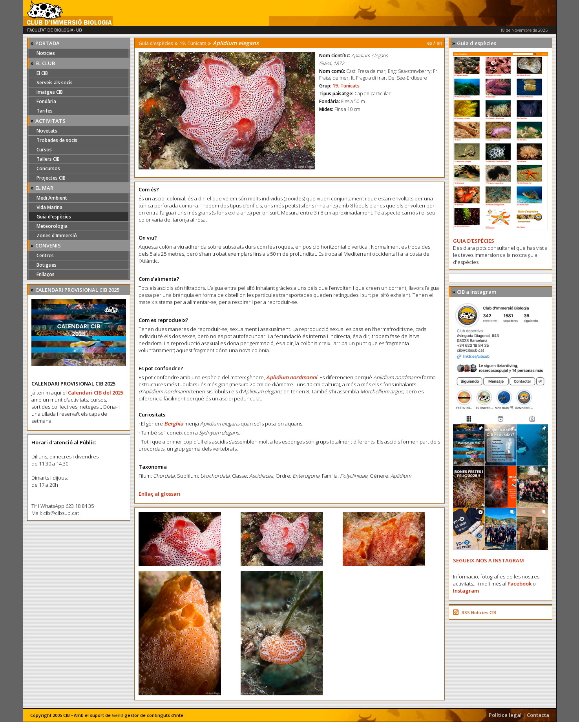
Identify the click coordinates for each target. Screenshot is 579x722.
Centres (45, 255)
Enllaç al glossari (160, 493)
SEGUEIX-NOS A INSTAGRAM (488, 560)
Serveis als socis (55, 82)
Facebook (520, 583)
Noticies (46, 53)
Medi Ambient (52, 198)
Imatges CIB (50, 92)
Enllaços (46, 274)
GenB (117, 715)
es (429, 43)
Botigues (47, 265)
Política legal (505, 714)
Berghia (173, 423)
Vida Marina (49, 207)
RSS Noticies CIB (479, 612)
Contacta (538, 714)
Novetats (47, 130)
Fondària (46, 101)
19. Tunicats (192, 43)
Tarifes (45, 110)
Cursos (44, 149)
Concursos (48, 168)
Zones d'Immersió (57, 235)
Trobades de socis (57, 140)
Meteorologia (52, 226)
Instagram (466, 590)
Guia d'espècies (54, 216)
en (439, 43)
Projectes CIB (51, 178)
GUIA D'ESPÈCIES (473, 240)
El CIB (42, 73)
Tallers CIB (48, 159)
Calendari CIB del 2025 (95, 392)
